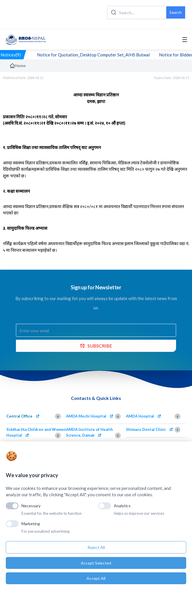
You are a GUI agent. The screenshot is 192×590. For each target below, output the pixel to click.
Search (175, 12)
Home (17, 66)
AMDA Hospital (140, 416)
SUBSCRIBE (96, 345)
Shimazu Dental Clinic (146, 429)
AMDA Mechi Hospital (86, 416)
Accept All (96, 578)
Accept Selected (96, 562)
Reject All (96, 547)
